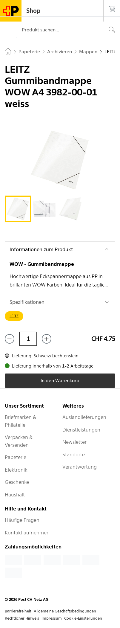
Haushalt (15, 495)
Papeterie (15, 457)
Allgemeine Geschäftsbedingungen (65, 611)
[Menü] (8, 30)
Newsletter (74, 442)
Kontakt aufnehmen (27, 533)
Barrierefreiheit (18, 611)
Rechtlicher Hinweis (22, 618)
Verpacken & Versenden (19, 441)
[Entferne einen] (9, 339)
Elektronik (16, 470)
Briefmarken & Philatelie (20, 421)
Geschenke (17, 482)
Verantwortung (79, 467)
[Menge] (28, 339)
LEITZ (14, 316)
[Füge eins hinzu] (46, 339)
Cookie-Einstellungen (83, 618)
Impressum (51, 618)
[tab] (18, 209)
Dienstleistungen (81, 430)
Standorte (73, 455)
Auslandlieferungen (84, 417)
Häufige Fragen (22, 520)
